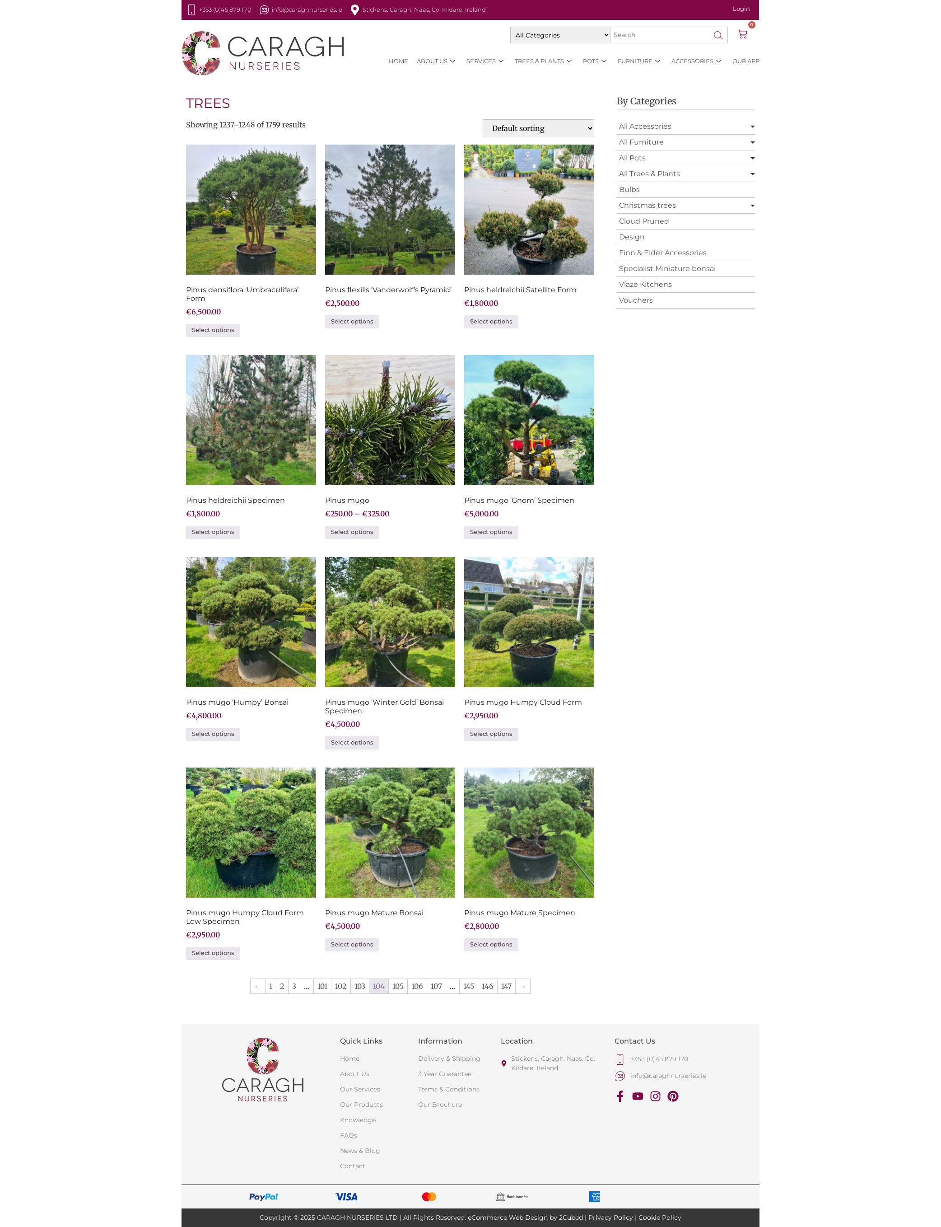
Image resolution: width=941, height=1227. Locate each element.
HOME (398, 61)
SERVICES (484, 61)
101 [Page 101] (322, 986)
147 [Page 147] (506, 986)
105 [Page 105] (398, 986)
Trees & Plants (543, 61)
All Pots (632, 158)
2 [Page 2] (282, 986)
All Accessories (645, 126)
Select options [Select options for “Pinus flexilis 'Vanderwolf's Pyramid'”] (352, 321)
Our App (745, 61)
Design (632, 237)
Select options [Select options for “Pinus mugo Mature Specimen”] (491, 944)
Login (741, 8)
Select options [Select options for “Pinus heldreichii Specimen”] (213, 532)
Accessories (696, 61)
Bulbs (629, 189)
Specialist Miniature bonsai (667, 268)
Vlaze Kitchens (645, 284)
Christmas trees (647, 205)
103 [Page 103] (359, 986)
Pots (594, 61)
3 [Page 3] (294, 986)
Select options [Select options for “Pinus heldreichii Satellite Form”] (491, 321)
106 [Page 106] (417, 986)
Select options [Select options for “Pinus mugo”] (352, 532)
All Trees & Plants (649, 173)
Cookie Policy (659, 1217)
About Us (436, 61)
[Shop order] (538, 128)
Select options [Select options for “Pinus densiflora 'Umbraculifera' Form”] (213, 330)
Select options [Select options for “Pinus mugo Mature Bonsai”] (352, 944)
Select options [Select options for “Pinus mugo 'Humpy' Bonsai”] (213, 734)
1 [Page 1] (270, 986)
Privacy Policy (610, 1217)
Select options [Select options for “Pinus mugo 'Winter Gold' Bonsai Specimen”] (352, 742)
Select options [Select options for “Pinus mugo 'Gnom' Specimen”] (491, 532)
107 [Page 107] (436, 986)
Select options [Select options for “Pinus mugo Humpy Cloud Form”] (491, 734)
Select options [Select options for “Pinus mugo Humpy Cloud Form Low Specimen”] (213, 953)
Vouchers (636, 300)
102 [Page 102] (341, 986)
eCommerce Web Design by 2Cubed (525, 1217)
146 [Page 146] (488, 986)
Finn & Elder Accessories (663, 252)
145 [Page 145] (468, 986)
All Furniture (641, 142)
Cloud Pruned (644, 221)
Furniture (639, 61)
